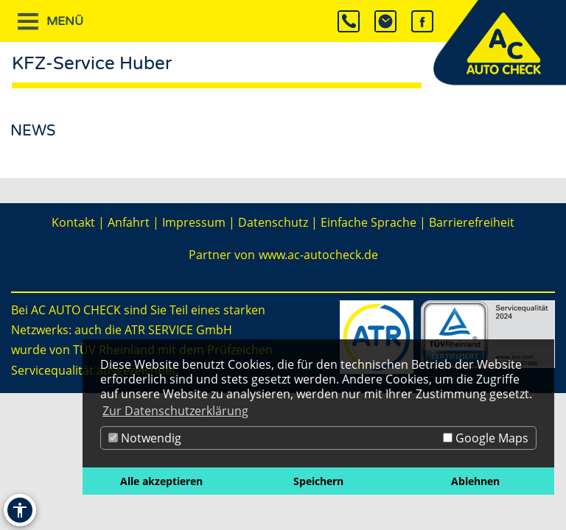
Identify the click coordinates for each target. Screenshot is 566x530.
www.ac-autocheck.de (318, 254)
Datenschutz (273, 222)
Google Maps (485, 438)
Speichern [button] (318, 481)
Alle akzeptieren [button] (161, 481)
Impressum (194, 222)
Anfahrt (129, 222)
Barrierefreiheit (471, 222)
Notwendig (144, 438)
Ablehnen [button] (475, 481)
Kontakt (73, 222)
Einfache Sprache (368, 222)
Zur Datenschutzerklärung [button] (175, 411)
